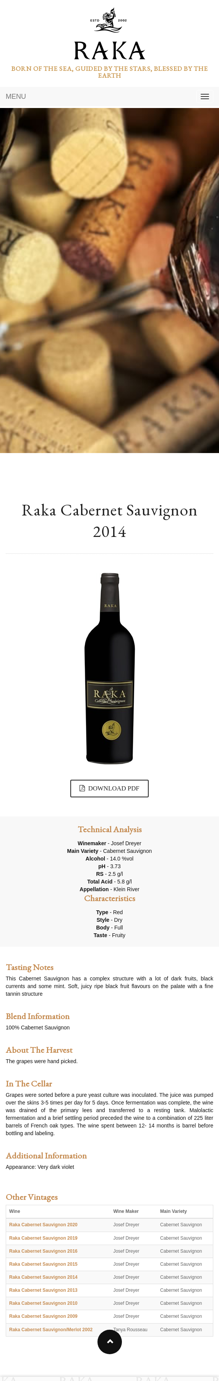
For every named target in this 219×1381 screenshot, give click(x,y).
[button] (109, 1342)
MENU (16, 96)
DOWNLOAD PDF (109, 788)
